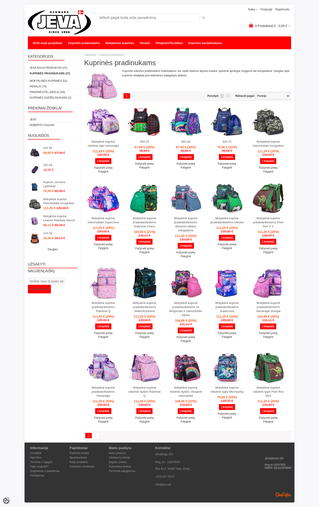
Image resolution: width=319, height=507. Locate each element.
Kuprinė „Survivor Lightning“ (54, 184)
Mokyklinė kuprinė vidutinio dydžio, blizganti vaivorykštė (186, 391)
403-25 (144, 141)
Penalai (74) (38, 86)
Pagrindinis (90, 54)
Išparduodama (78, 457)
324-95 (47, 148)
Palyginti (103, 171)
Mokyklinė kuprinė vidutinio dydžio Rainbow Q (144, 391)
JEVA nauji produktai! (47, 43)
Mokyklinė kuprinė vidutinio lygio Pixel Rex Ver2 (268, 391)
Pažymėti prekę (103, 167)
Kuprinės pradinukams (84, 43)
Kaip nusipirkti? (39, 466)
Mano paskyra (117, 453)
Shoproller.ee (283, 494)
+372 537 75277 (165, 476)
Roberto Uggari (42, 125)
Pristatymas (37, 475)
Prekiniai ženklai (79, 453)
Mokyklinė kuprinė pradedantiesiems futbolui (227, 220)
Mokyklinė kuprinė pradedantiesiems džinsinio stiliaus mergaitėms (186, 224)
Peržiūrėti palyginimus (122, 471)
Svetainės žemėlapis (82, 466)
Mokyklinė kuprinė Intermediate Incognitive (58, 201)
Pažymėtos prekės (120, 466)
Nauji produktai (79, 462)
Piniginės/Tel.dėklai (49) (47, 92)
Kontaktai (35, 453)
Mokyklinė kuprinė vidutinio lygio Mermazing (227, 389)
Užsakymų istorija (119, 457)
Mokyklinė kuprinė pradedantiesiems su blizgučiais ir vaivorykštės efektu (185, 309)
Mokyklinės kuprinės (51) (48, 80)
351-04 (47, 165)
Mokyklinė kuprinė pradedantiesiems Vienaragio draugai (268, 307)
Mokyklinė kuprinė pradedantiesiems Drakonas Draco (144, 222)
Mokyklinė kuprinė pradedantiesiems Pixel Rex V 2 (268, 222)
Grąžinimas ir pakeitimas (45, 471)
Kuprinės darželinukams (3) (50, 97)
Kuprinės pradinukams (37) (50, 73)
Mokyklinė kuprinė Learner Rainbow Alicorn (59, 218)
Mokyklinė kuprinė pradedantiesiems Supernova (227, 307)
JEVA (33, 119)
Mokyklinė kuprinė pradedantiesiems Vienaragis (103, 391)
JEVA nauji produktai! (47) (48, 67)
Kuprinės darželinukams (205, 43)
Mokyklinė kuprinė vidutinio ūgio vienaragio (103, 143)
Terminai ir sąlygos (41, 462)
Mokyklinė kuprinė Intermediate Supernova (103, 220)
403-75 (226, 141)
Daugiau (53, 249)
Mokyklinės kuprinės (120, 43)
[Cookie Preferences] (6, 501)
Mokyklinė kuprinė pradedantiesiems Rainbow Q (103, 307)
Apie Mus (35, 457)
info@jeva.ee (163, 484)
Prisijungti (266, 9)
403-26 (185, 141)
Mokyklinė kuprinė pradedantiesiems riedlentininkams (144, 307)
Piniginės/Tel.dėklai (169, 43)
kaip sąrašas (222, 96)
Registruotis (282, 9)
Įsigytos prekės (118, 462)
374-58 (47, 233)
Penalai (145, 43)
